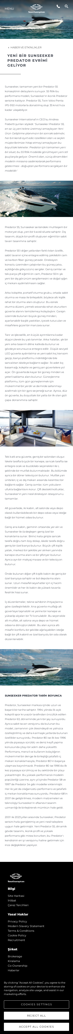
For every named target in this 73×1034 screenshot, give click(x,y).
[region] (36, 1003)
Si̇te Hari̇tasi (16, 896)
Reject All (36, 1015)
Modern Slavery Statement (26, 926)
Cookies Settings (36, 1004)
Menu (9, 8)
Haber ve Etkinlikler (24, 47)
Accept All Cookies (36, 1026)
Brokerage (15, 956)
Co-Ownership (17, 965)
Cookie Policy (17, 935)
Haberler (13, 970)
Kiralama (14, 961)
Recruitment (16, 940)
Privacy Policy (17, 921)
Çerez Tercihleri (18, 905)
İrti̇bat (12, 900)
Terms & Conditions (21, 931)
